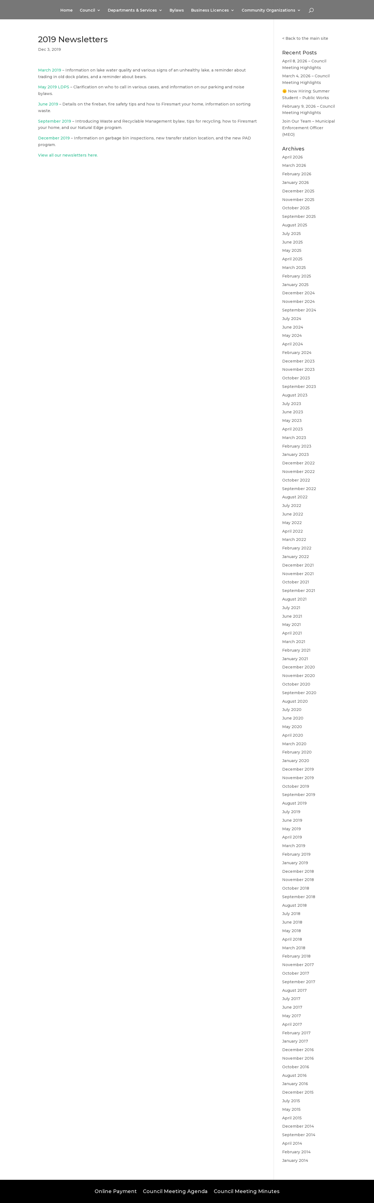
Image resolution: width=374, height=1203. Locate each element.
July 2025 (291, 233)
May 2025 (291, 250)
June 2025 (292, 242)
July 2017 (291, 998)
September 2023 (299, 386)
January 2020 (295, 760)
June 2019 (48, 104)
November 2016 (298, 1058)
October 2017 (295, 973)
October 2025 (296, 207)
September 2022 (299, 488)
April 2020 (292, 735)
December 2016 (298, 1049)
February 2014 (296, 1151)
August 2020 (295, 701)
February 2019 (296, 854)
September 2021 (298, 590)
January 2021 (295, 658)
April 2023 (292, 429)
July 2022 (291, 505)
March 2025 (294, 267)
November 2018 (298, 879)
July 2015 (291, 1100)
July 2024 (291, 318)
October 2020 (296, 684)
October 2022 (296, 480)
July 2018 (291, 913)
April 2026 (292, 157)
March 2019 (49, 70)
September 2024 (299, 310)
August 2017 (294, 990)
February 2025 (296, 276)
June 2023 (292, 411)
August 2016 (294, 1075)
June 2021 (292, 616)
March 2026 (294, 165)
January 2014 (295, 1160)
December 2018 (298, 871)
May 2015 (291, 1109)
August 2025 (294, 225)
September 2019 (54, 121)
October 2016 (295, 1066)
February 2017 (296, 1032)
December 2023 (298, 361)
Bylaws (177, 10)
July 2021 (291, 607)
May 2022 (292, 522)
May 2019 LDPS (53, 86)
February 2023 (296, 446)
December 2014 (298, 1126)
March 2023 (294, 437)
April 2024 (292, 344)
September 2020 (299, 692)
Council (87, 10)
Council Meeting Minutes (246, 1190)
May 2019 (291, 828)
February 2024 (296, 352)
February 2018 (296, 956)
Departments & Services (132, 10)
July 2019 (291, 811)
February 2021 (296, 650)
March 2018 (293, 947)
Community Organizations (268, 10)
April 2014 (292, 1143)
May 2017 (291, 1015)
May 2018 (291, 930)
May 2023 (292, 420)
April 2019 (292, 837)
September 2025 (299, 216)
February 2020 (297, 752)
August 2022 (295, 497)
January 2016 (295, 1083)
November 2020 (298, 675)
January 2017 (295, 1041)
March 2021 (293, 641)
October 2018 (295, 888)
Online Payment (116, 1190)
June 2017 (292, 1007)
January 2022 (295, 556)
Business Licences (210, 10)
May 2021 (291, 624)
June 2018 (292, 922)
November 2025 (298, 199)
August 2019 (294, 803)
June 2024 (292, 327)
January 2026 (295, 182)
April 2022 (292, 531)
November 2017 (298, 964)
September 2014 (298, 1134)
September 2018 (298, 896)
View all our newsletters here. (68, 155)
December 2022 (298, 463)
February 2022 (296, 548)
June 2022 (292, 514)
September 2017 (298, 981)
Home (66, 10)
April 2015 (292, 1117)
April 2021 (292, 633)
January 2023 (295, 454)
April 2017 (292, 1024)
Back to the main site (306, 38)
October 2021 (295, 582)
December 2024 (298, 292)
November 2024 (298, 301)
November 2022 (298, 471)
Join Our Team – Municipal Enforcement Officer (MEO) (308, 128)
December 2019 (54, 138)
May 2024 (292, 335)
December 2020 (298, 667)
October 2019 (295, 786)
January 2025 (295, 284)
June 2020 (292, 718)
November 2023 (298, 369)
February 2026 (296, 173)
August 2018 (294, 905)
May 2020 (292, 726)
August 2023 (295, 395)
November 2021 (298, 573)
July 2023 (291, 403)
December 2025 (298, 191)
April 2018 (292, 939)
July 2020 (291, 709)
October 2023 (296, 378)
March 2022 (294, 539)
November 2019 (298, 777)
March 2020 (294, 743)
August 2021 (294, 599)
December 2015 (298, 1092)
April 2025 (292, 259)
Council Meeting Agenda (175, 1190)
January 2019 (295, 862)
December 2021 (298, 565)
